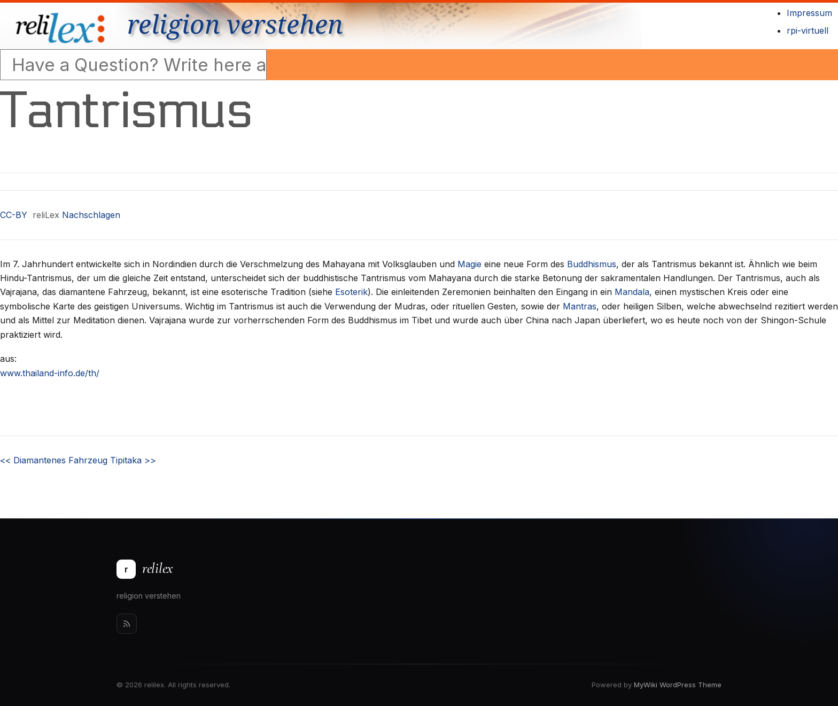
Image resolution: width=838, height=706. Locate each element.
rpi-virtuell (807, 30)
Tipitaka (133, 460)
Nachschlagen (91, 215)
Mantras (579, 306)
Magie (469, 264)
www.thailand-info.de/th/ (49, 373)
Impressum (809, 12)
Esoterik (351, 291)
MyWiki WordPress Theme (677, 684)
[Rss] (127, 624)
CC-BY (13, 215)
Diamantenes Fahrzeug (53, 460)
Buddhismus (591, 264)
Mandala (632, 291)
